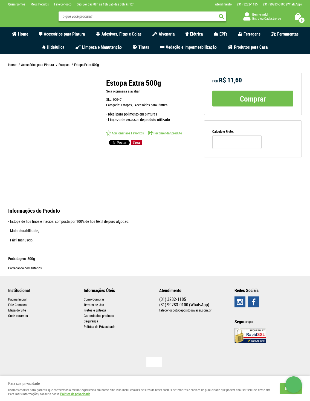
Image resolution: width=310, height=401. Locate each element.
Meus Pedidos (40, 4)
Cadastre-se (272, 18)
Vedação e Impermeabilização (191, 47)
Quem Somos (16, 4)
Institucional (19, 290)
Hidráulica (55, 47)
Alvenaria (167, 34)
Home (23, 34)
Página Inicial (17, 299)
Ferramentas (288, 34)
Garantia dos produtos (99, 315)
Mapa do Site (17, 310)
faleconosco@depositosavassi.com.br (185, 310)
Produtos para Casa (251, 47)
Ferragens (252, 34)
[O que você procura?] (221, 16)
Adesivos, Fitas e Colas (121, 34)
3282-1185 (247, 4)
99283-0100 (282, 4)
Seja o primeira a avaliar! (123, 91)
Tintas (143, 47)
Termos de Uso (94, 304)
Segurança (91, 321)
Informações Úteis (99, 290)
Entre (255, 18)
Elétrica (196, 34)
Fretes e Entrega (95, 310)
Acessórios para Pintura (64, 34)
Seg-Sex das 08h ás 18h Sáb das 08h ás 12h (105, 4)
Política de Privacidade (99, 326)
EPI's (223, 34)
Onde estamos (18, 315)
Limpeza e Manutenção (102, 47)
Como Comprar (94, 299)
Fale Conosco (62, 4)
